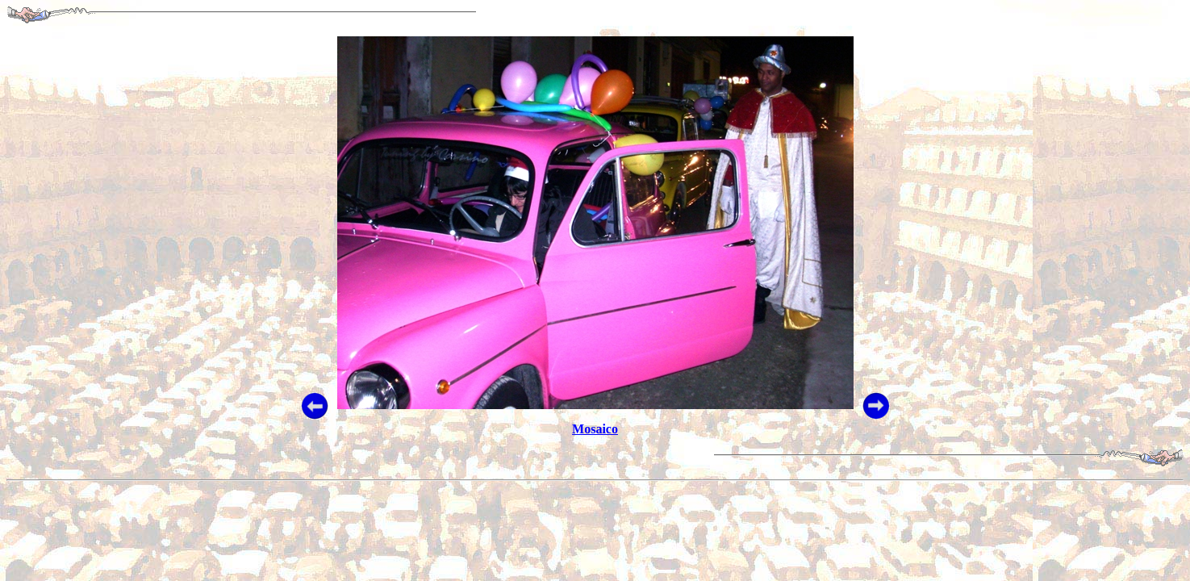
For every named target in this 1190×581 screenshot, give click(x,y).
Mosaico (595, 429)
